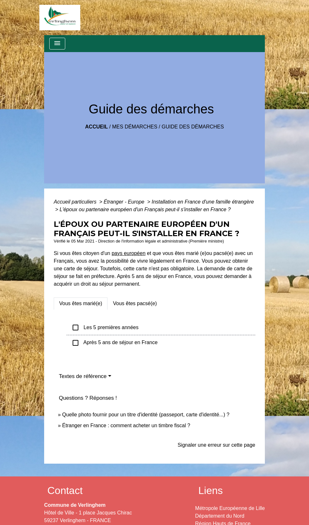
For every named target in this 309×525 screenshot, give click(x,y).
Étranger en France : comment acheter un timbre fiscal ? (126, 425)
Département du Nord (219, 516)
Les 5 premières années (105, 327)
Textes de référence (83, 376)
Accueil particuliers (76, 202)
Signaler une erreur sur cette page (216, 445)
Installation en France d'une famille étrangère (203, 202)
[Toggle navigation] (57, 44)
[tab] (80, 303)
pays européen (129, 253)
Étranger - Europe (125, 202)
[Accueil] (59, 17)
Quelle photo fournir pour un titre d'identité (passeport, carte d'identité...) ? (145, 414)
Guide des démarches (193, 126)
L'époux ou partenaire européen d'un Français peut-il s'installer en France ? (145, 209)
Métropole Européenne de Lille (230, 508)
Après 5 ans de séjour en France (115, 343)
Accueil (96, 126)
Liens (210, 490)
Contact (65, 490)
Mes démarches (134, 126)
